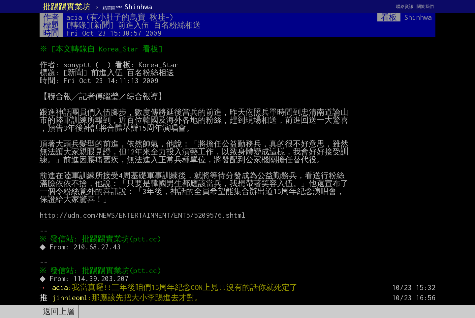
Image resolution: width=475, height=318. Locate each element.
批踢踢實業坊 (66, 6)
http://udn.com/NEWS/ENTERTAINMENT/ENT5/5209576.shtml (142, 215)
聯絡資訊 (404, 6)
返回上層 (59, 311)
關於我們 (425, 6)
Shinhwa (127, 6)
